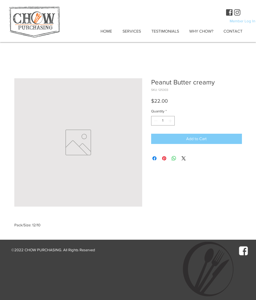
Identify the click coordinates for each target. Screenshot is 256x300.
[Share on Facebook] (154, 158)
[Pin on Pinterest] (164, 158)
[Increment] (171, 120)
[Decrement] (155, 120)
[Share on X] (184, 158)
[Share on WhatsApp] (174, 158)
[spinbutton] (163, 120)
